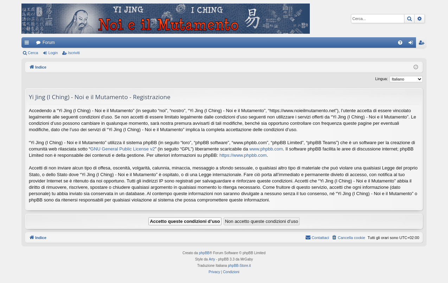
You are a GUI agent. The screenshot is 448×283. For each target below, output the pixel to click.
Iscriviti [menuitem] (423, 44)
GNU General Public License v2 (122, 149)
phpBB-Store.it (239, 266)
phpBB (204, 253)
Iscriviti (74, 53)
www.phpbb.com (266, 149)
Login (53, 53)
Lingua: (381, 79)
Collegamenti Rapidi (28, 44)
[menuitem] (400, 42)
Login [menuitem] (412, 44)
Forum (49, 42)
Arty (212, 259)
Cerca (33, 53)
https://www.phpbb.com (243, 155)
